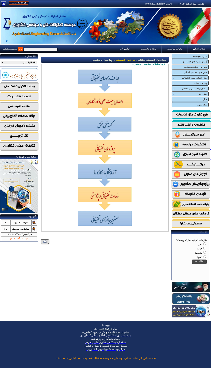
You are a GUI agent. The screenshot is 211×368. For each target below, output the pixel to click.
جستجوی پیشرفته (10, 49)
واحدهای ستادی (190, 83)
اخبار (205, 99)
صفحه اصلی (199, 48)
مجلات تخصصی (148, 48)
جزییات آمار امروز (19, 238)
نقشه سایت (202, 105)
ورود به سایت (18, 3)
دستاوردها (190, 94)
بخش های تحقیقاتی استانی (190, 72)
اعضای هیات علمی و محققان (190, 88)
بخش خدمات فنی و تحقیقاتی (190, 78)
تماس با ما (125, 48)
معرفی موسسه (174, 48)
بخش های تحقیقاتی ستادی (190, 67)
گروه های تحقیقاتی (125, 60)
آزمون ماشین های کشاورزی (190, 61)
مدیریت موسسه (190, 56)
